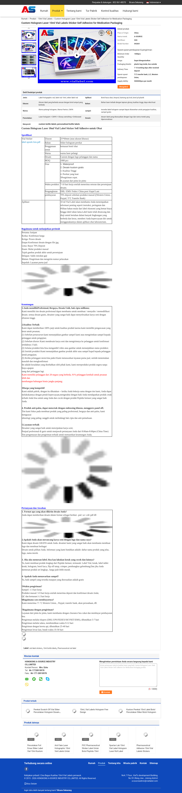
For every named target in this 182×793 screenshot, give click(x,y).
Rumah (44, 10)
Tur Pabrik (91, 10)
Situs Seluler (30, 784)
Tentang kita (114, 763)
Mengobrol (123, 87)
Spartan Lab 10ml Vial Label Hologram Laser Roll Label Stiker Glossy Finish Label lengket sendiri (118, 751)
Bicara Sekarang (136, 2)
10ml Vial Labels (45, 19)
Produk (56, 10)
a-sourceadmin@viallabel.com (145, 781)
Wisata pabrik (130, 763)
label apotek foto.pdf (31, 142)
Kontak (143, 763)
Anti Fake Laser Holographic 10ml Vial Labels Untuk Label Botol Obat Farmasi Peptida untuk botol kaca (62, 752)
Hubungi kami (130, 10)
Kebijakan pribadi (31, 775)
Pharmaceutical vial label (67, 648)
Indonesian (155, 2)
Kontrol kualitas (110, 10)
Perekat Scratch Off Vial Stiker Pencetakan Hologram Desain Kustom (47, 712)
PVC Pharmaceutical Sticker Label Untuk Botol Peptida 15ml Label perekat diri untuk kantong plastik (91, 752)
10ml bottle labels (49, 648)
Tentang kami (74, 10)
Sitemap (154, 763)
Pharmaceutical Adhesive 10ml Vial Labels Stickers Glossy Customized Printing (145, 751)
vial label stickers (35, 648)
